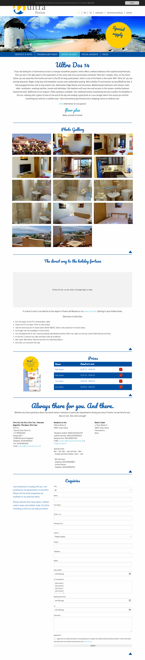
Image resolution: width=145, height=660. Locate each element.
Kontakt (129, 12)
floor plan (72, 110)
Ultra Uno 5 (92, 583)
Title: (55, 486)
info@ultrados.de (60, 443)
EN (85, 12)
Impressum (99, 12)
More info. (90, 3)
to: (54, 606)
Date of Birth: (58, 570)
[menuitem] (24, 54)
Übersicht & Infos (23, 54)
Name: (56, 496)
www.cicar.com (90, 311)
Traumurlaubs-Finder (47, 54)
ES (91, 12)
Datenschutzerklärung (115, 12)
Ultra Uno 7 (92, 588)
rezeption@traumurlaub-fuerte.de (71, 441)
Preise (105, 54)
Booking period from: (60, 597)
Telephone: (57, 551)
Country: (56, 533)
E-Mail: (56, 542)
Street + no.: (57, 514)
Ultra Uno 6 (92, 586)
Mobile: (56, 561)
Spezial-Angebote (90, 54)
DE (79, 12)
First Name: (57, 505)
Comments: (57, 615)
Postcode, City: (58, 523)
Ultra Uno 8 (92, 591)
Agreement (57, 635)
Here (61, 103)
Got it (132, 3)
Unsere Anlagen (69, 54)
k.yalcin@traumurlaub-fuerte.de (29, 446)
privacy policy (88, 642)
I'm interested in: (59, 579)
